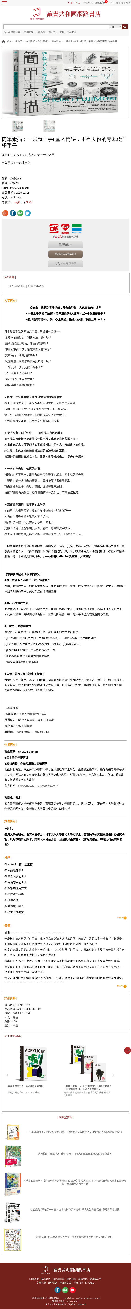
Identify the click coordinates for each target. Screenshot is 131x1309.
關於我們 (33, 1279)
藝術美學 (30, 41)
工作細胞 (71, 32)
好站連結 (90, 1282)
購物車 (98, 3)
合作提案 (52, 1282)
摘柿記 (51, 32)
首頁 (9, 41)
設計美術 (43, 41)
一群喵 (60, 32)
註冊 (70, 3)
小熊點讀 (40, 32)
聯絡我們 (78, 1282)
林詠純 (14, 183)
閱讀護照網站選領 (65, 254)
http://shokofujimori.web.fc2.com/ (38, 785)
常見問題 (40, 1282)
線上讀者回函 (123, 3)
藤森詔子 (16, 178)
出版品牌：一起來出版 (16, 162)
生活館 (18, 41)
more (120, 917)
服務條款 (45, 1279)
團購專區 (83, 1279)
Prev (7, 1075)
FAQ (112, 3)
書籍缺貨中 (65, 244)
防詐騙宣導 (96, 1279)
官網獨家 (29, 32)
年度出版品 (65, 1282)
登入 (77, 3)
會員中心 (88, 3)
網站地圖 (71, 1279)
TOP (127, 1050)
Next (113, 1075)
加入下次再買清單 (65, 263)
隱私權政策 (58, 1279)
